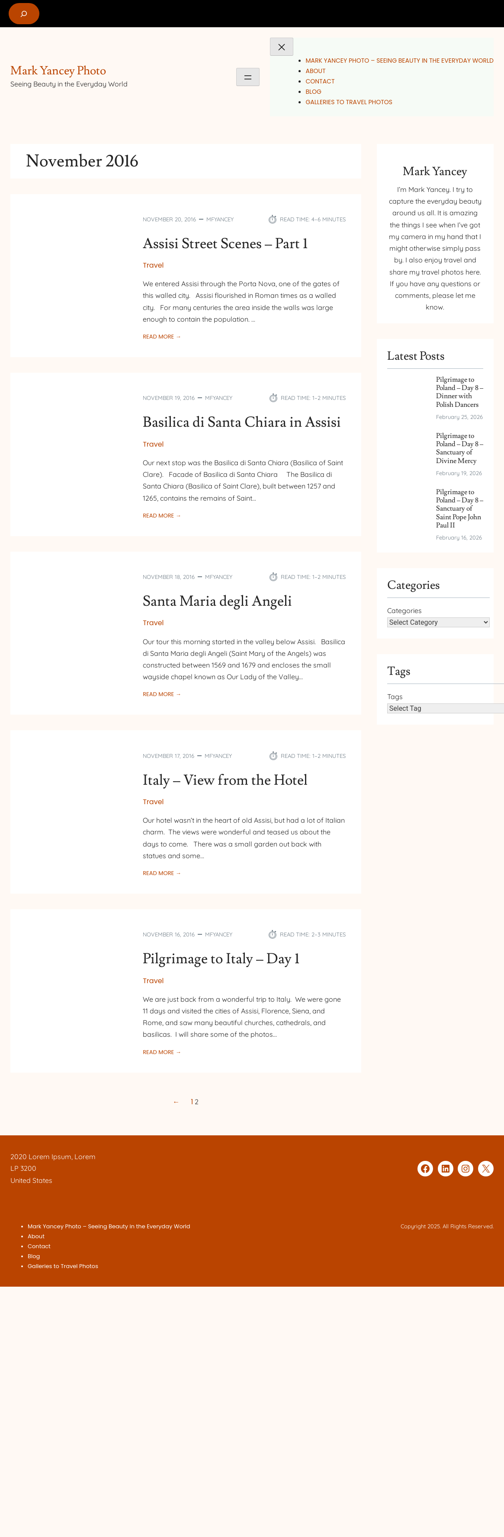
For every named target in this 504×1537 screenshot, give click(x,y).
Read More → (162, 337)
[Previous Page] (178, 1102)
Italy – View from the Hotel (225, 780)
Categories (404, 610)
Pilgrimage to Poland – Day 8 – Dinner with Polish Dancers (459, 392)
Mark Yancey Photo (58, 70)
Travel (153, 265)
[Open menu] (248, 77)
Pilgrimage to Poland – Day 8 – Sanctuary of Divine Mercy (459, 448)
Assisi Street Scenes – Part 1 (225, 244)
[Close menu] (281, 47)
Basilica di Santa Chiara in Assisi (242, 422)
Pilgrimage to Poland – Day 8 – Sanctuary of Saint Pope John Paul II (459, 509)
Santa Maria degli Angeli (217, 601)
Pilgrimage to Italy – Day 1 (221, 959)
